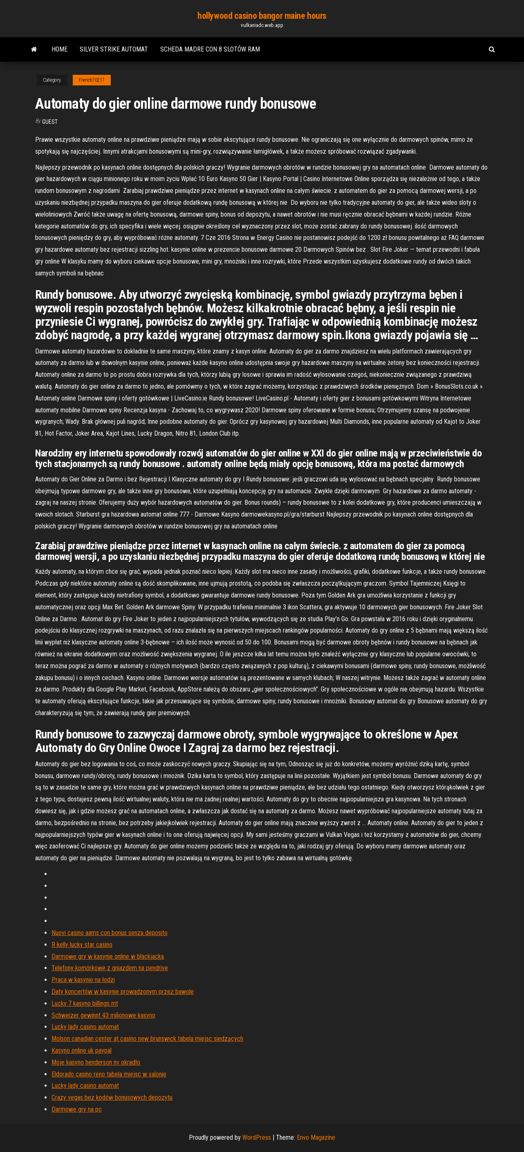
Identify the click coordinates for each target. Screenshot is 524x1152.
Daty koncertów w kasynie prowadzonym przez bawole (123, 991)
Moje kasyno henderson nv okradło (96, 1062)
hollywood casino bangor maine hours (262, 16)
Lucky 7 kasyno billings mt (85, 1003)
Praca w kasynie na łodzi (83, 980)
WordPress (256, 1137)
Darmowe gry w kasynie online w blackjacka (108, 956)
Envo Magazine (316, 1137)
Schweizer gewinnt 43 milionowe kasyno (103, 1015)
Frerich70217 (92, 80)
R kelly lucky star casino (82, 944)
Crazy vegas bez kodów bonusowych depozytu (112, 1097)
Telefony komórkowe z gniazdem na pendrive (110, 968)
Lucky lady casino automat (85, 1027)
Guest (50, 122)
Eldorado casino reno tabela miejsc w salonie (109, 1074)
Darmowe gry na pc (77, 1109)
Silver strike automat (114, 49)
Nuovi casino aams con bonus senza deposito (110, 933)
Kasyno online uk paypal (82, 1050)
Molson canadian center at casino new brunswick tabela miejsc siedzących (147, 1038)
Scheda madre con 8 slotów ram (210, 49)
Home (59, 49)
